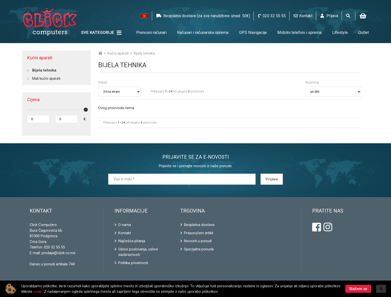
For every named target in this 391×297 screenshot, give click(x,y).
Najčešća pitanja (131, 241)
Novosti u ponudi (198, 241)
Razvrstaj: (312, 82)
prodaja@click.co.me (59, 253)
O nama (124, 225)
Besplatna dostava (199, 225)
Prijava (272, 179)
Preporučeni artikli (198, 233)
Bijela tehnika (44, 70)
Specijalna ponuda (199, 249)
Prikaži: (103, 82)
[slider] (86, 110)
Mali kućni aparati (46, 78)
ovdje (37, 291)
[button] (144, 15)
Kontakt (124, 233)
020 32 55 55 (54, 247)
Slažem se (358, 289)
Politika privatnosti (133, 263)
